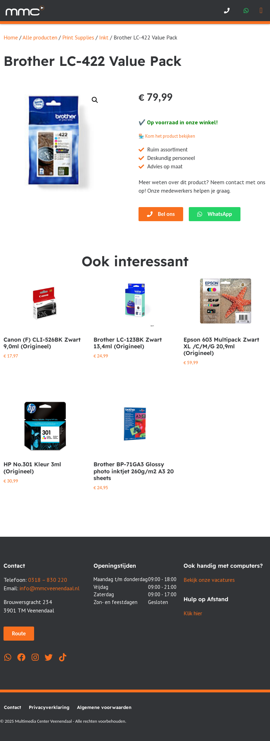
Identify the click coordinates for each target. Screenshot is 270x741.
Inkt (104, 37)
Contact (12, 707)
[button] (261, 11)
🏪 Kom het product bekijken (167, 136)
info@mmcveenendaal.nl (49, 588)
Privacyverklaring (49, 707)
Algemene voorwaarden (104, 707)
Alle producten (39, 37)
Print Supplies (78, 37)
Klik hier (193, 613)
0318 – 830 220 (47, 579)
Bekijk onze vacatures (209, 579)
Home (11, 37)
